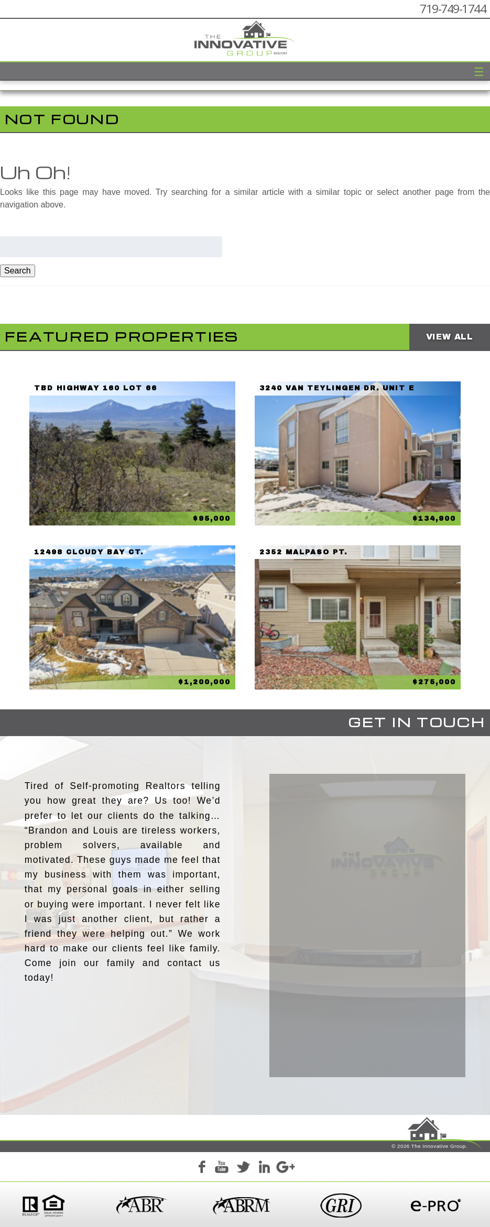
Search (17, 270)
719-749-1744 (453, 9)
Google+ (285, 1168)
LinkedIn (264, 1168)
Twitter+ (243, 1168)
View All (449, 336)
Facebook (201, 1168)
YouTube (222, 1168)
